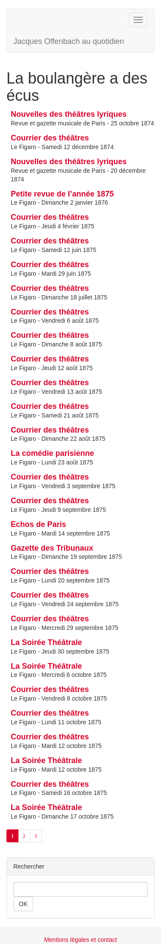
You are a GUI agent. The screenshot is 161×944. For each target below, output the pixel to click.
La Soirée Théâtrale (46, 642)
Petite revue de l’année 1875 (62, 194)
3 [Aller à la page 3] (35, 836)
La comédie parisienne (52, 453)
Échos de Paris (38, 524)
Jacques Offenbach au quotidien (68, 41)
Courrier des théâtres (50, 138)
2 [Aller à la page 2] (24, 836)
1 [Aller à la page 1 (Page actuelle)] (12, 836)
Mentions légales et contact (80, 939)
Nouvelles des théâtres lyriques (69, 114)
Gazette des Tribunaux (52, 548)
